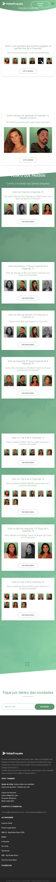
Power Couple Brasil (9, 828)
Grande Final (40, 4)
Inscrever (44, 706)
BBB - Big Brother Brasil (10, 855)
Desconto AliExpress (9, 798)
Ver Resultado (28, 222)
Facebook (7, 865)
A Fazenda (5, 842)
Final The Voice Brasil (9, 860)
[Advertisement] (28, 26)
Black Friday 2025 (8, 801)
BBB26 (4, 837)
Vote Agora (28, 71)
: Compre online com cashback (18, 784)
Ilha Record (5, 851)
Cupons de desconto (9, 793)
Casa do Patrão (7, 823)
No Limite (5, 846)
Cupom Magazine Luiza (10, 795)
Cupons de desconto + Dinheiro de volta (16, 787)
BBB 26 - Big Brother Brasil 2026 (13, 832)
